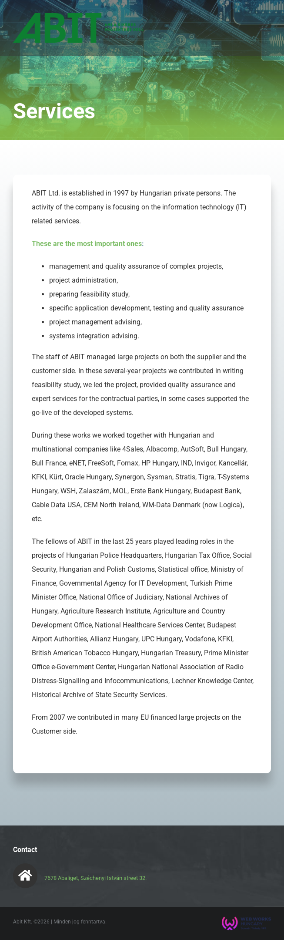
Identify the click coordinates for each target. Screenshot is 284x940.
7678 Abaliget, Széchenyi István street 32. (95, 878)
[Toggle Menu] (265, 27)
